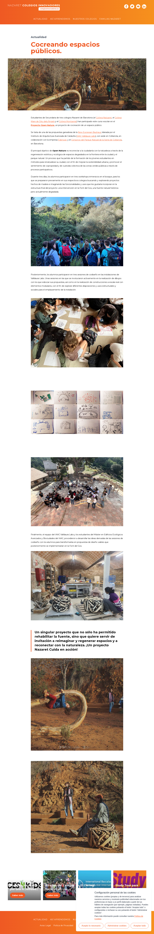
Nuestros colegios (85, 19)
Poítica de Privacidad (63, 925)
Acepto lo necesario (91, 926)
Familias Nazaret (110, 19)
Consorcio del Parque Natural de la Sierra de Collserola (96, 140)
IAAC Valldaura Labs (86, 136)
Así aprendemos (60, 19)
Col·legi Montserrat (68, 121)
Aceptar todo (139, 926)
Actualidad (40, 19)
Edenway (62, 140)
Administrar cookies (117, 926)
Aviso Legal (45, 925)
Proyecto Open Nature (42, 125)
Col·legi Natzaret (104, 117)
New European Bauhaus (89, 132)
